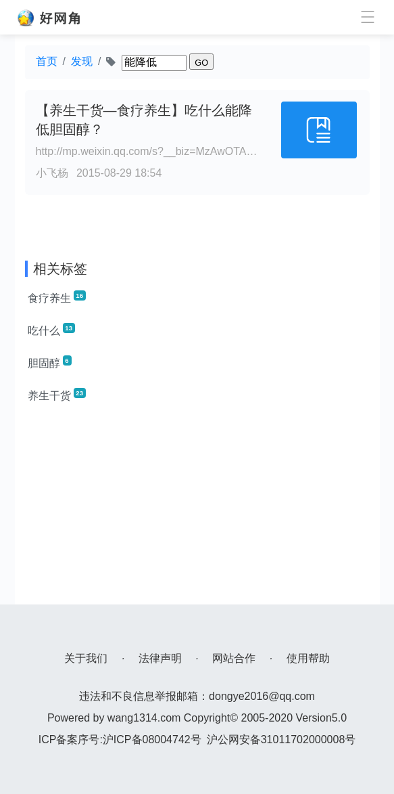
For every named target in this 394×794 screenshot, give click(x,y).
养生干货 (57, 394)
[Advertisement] (197, 509)
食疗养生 (57, 297)
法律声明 (160, 658)
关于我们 (85, 658)
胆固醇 (50, 362)
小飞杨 (52, 173)
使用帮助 (308, 658)
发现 (82, 61)
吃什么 (51, 329)
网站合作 (233, 658)
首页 (46, 61)
